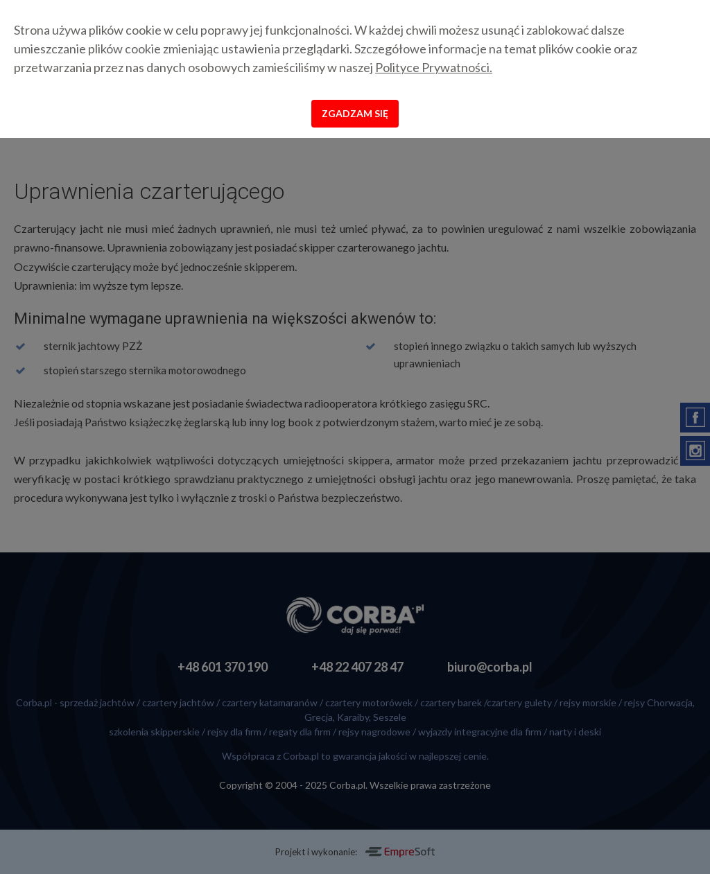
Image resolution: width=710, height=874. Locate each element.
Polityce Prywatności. (433, 67)
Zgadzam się (355, 113)
